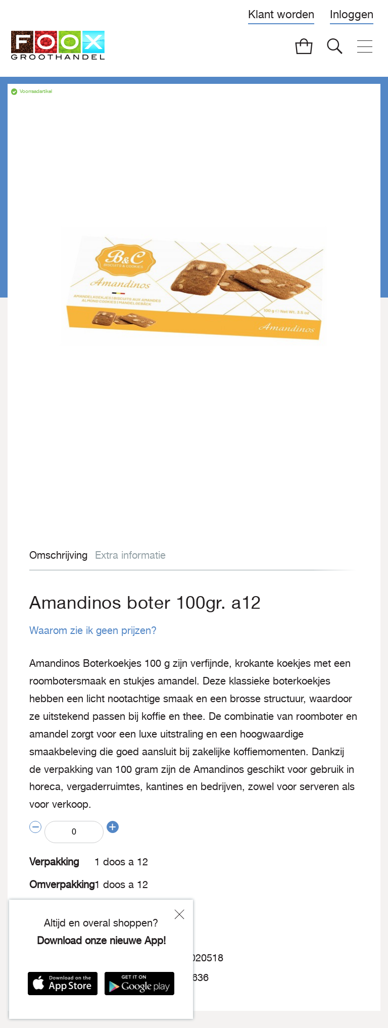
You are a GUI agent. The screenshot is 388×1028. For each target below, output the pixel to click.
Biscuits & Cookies (126, 896)
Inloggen (351, 14)
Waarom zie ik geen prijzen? (86, 629)
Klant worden (281, 14)
